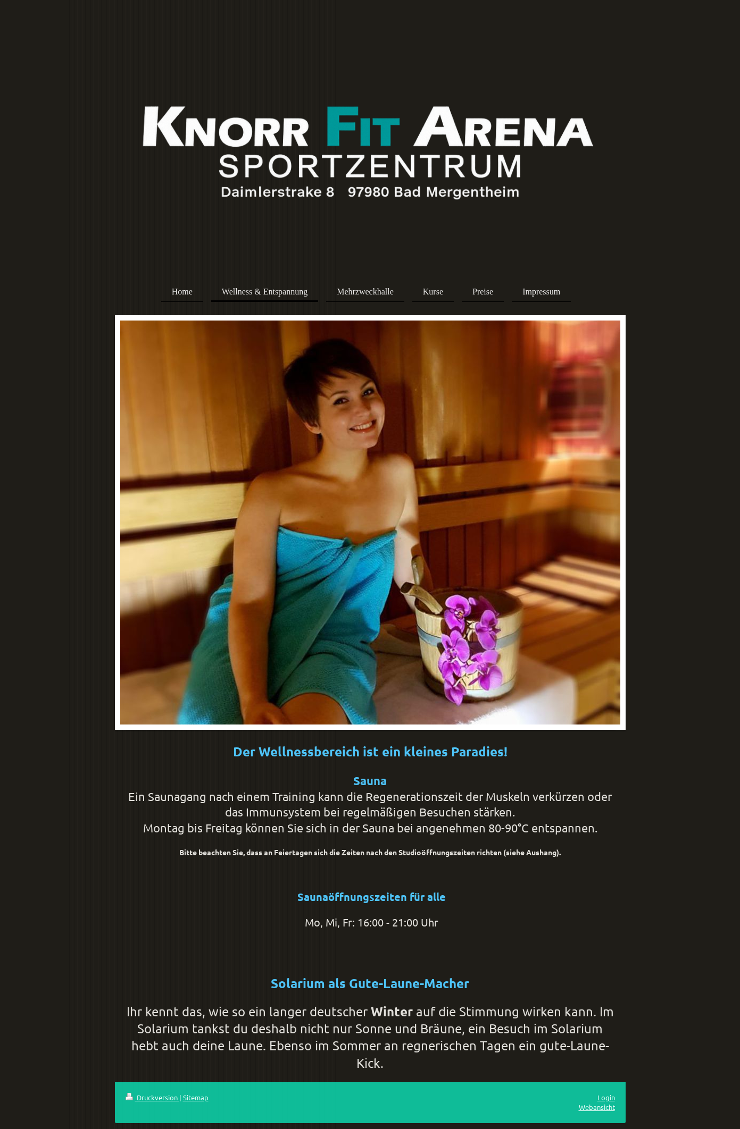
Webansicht (597, 1106)
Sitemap (196, 1097)
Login (606, 1097)
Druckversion (152, 1097)
